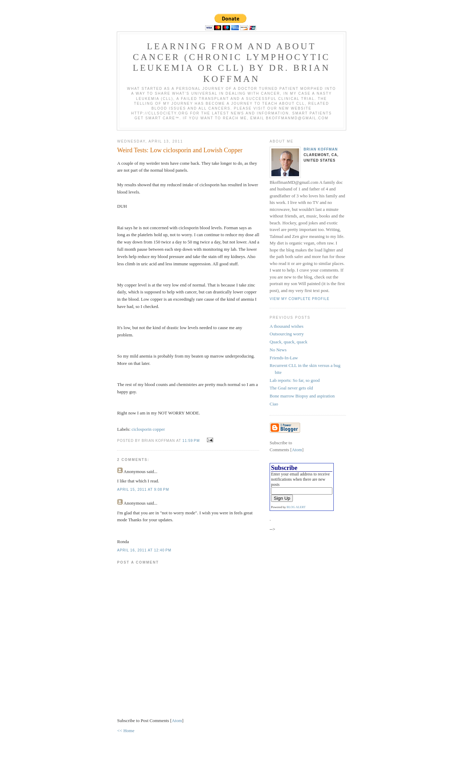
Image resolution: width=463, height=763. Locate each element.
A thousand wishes (287, 326)
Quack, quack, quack (288, 341)
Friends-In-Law (284, 357)
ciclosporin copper (148, 429)
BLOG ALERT (296, 507)
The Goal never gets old (291, 388)
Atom (177, 720)
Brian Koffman (321, 149)
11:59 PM (191, 441)
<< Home (125, 730)
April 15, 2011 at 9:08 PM (143, 489)
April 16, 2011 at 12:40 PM (144, 550)
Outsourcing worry (287, 333)
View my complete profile (300, 299)
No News (278, 349)
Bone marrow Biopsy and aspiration (302, 395)
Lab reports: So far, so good (295, 380)
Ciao (274, 403)
